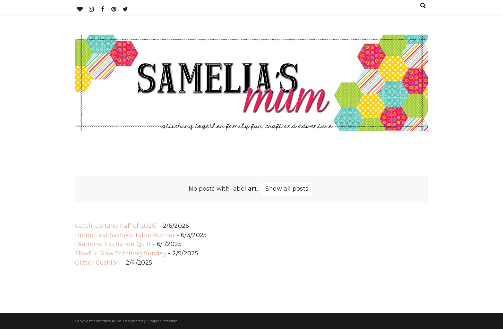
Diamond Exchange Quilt (113, 244)
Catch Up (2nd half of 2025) (116, 225)
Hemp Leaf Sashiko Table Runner (125, 235)
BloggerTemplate (162, 321)
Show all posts (286, 188)
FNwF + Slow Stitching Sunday (120, 253)
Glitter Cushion (97, 262)
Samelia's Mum (108, 321)
